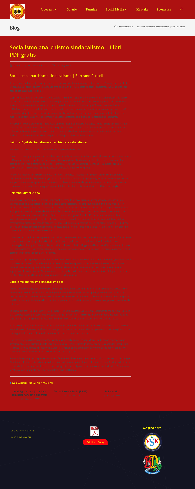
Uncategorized (63, 65)
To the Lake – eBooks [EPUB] (70, 391)
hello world (111, 391)
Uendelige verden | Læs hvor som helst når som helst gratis (29, 393)
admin (17, 65)
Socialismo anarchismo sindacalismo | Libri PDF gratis (160, 26)
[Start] (115, 26)
